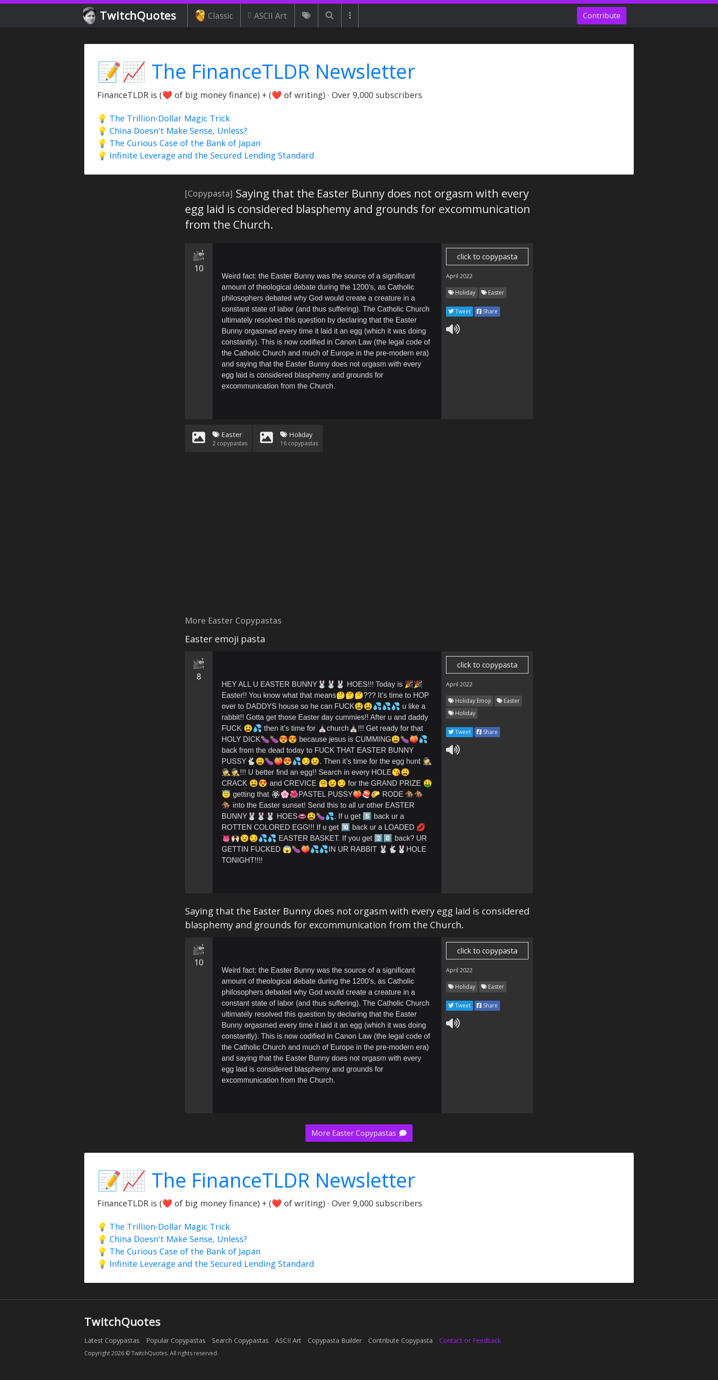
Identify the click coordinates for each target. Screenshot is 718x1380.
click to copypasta (487, 257)
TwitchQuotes (130, 16)
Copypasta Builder (335, 1340)
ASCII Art (267, 15)
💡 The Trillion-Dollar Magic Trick (163, 118)
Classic (214, 15)
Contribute (601, 16)
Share (487, 311)
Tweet (459, 311)
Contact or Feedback (470, 1340)
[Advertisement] (359, 539)
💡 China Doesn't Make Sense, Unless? (172, 130)
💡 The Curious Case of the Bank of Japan (179, 142)
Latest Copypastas (112, 1340)
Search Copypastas (240, 1340)
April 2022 (459, 276)
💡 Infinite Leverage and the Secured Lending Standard (205, 155)
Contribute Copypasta (400, 1340)
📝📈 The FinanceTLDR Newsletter (256, 71)
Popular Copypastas (176, 1340)
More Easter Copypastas (359, 1133)
